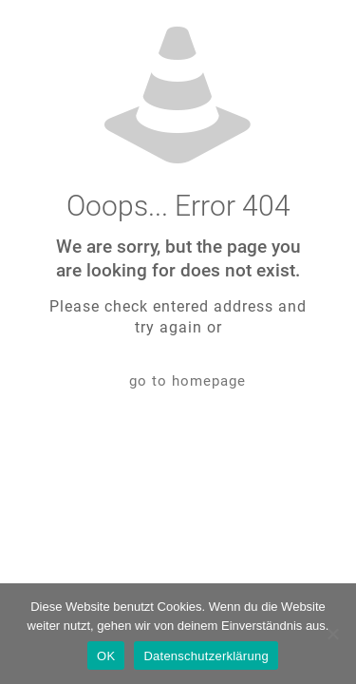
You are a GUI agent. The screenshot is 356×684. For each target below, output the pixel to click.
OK (106, 656)
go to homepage (187, 381)
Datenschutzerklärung (205, 656)
